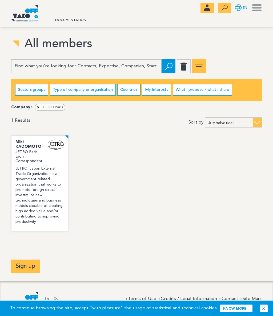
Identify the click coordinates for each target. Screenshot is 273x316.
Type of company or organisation (83, 90)
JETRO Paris (49, 107)
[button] (241, 8)
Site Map (252, 299)
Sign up (25, 266)
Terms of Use (142, 299)
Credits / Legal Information (189, 299)
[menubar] (207, 8)
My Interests (156, 90)
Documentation (70, 20)
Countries (129, 90)
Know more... (236, 308)
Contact (230, 299)
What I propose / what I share (202, 90)
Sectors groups (31, 90)
